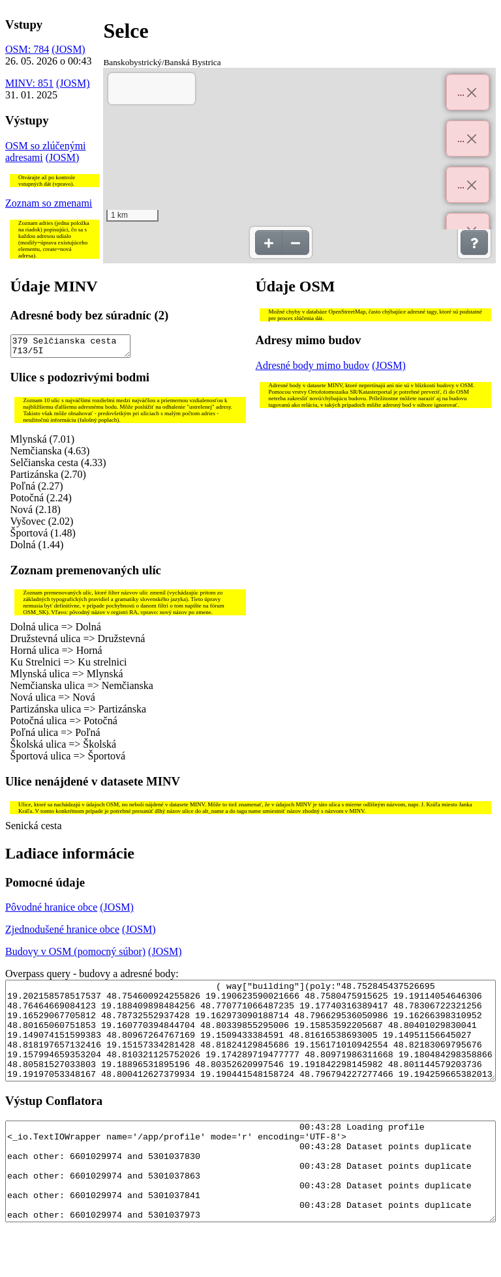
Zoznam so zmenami (48, 203)
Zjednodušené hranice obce (62, 933)
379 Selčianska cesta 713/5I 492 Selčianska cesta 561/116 (70, 348)
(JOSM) (68, 49)
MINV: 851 (29, 83)
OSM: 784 (27, 49)
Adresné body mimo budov (313, 365)
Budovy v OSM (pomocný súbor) (75, 955)
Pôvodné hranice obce (51, 911)
